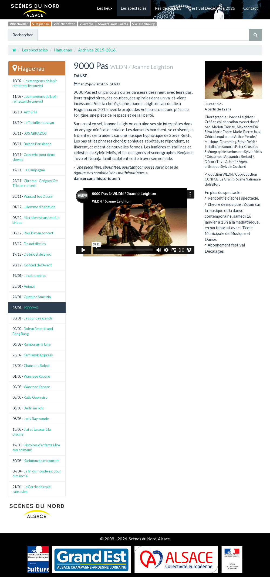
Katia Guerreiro (36, 397)
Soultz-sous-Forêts (113, 24)
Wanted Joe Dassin (38, 196)
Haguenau (40, 24)
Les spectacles (134, 8)
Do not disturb (35, 244)
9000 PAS (31, 307)
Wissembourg (143, 24)
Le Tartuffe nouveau (39, 122)
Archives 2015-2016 (97, 49)
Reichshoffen (64, 24)
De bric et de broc (37, 254)
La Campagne (34, 170)
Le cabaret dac (35, 275)
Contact (250, 8)
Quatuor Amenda (37, 297)
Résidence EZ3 (168, 8)
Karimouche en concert (41, 460)
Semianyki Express (38, 355)
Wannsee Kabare (37, 376)
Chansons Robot (36, 365)
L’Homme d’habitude (39, 207)
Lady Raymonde (36, 418)
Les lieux (105, 8)
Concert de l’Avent (38, 265)
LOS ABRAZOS (35, 133)
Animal (29, 286)
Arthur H (30, 112)
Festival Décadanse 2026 (212, 8)
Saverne (87, 24)
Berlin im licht (34, 408)
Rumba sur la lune (37, 344)
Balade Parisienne (37, 144)
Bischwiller (19, 24)
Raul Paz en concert (38, 233)
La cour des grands (38, 318)
